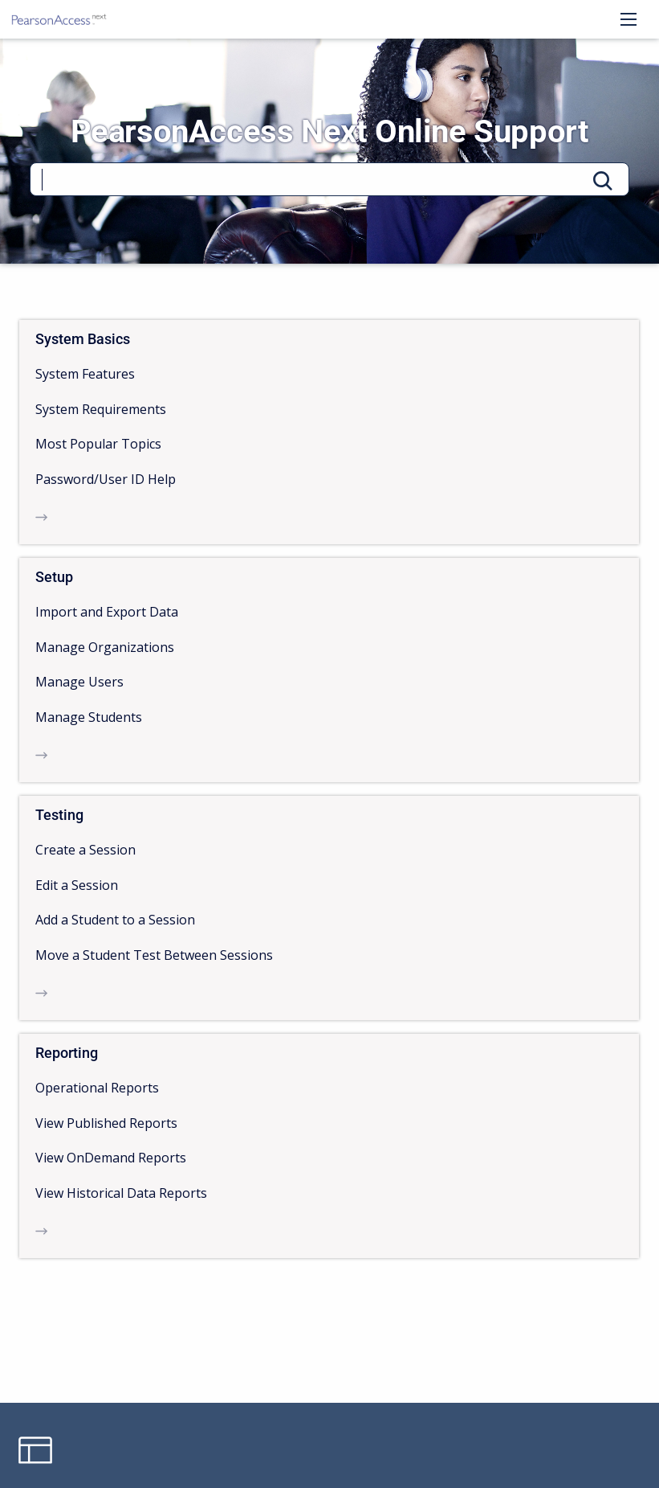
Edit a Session (76, 885)
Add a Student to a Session (115, 919)
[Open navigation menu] (628, 19)
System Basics (82, 338)
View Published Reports (106, 1123)
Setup (54, 576)
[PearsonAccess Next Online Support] (59, 19)
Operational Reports (97, 1088)
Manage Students (88, 717)
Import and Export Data (106, 612)
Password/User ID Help (105, 479)
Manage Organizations (104, 647)
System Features (85, 374)
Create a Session (85, 850)
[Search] (330, 179)
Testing (59, 814)
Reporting (66, 1052)
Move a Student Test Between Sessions (154, 955)
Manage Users (79, 682)
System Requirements (100, 409)
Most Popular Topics (98, 444)
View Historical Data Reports (121, 1193)
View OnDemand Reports (110, 1157)
